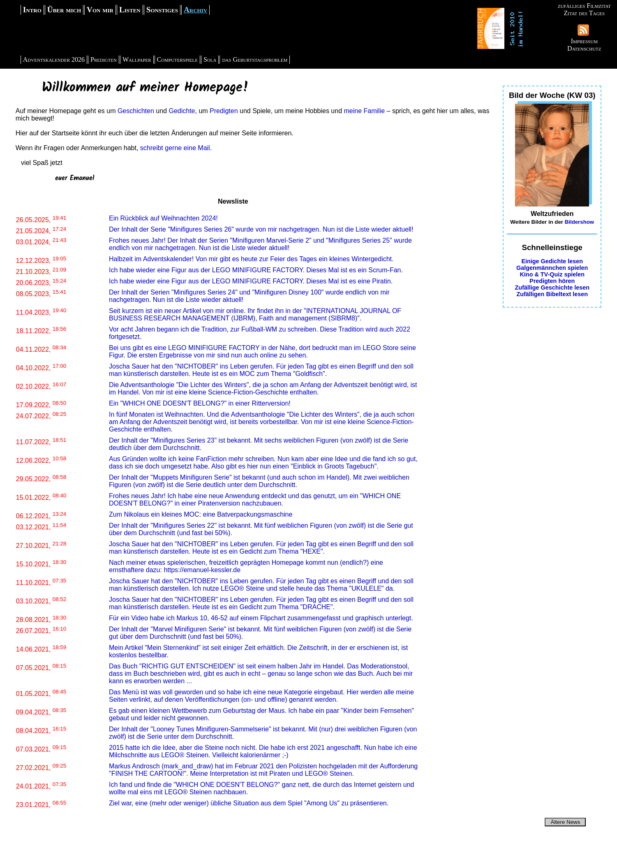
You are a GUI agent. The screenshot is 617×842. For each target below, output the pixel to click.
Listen (130, 9)
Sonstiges (162, 9)
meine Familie (364, 110)
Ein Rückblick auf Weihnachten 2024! (163, 218)
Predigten (103, 59)
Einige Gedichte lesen (552, 261)
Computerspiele (177, 59)
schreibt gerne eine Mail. (176, 147)
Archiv (195, 9)
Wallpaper (136, 59)
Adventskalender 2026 (54, 59)
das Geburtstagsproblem (254, 59)
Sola (210, 59)
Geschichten (136, 110)
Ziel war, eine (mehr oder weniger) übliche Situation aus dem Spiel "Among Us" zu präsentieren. (248, 803)
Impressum (584, 40)
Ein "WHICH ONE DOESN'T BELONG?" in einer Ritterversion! (200, 403)
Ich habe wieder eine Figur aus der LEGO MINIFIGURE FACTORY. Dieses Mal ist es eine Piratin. (251, 281)
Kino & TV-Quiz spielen (552, 274)
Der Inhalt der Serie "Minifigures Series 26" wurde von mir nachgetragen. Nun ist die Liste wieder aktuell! (261, 229)
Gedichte (182, 110)
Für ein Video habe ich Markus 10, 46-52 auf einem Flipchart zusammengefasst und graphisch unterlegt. (261, 618)
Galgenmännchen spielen (552, 267)
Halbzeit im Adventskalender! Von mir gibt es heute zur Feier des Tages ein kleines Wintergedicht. (251, 258)
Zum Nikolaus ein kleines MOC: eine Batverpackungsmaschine (200, 514)
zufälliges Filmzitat (584, 5)
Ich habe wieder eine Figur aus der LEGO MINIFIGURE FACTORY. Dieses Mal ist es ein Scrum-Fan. (256, 270)
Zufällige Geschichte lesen (552, 287)
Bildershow (579, 222)
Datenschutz (584, 48)
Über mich (64, 9)
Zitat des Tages (584, 12)
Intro (32, 9)
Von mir (100, 9)
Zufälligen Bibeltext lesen (552, 294)
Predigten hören (552, 281)
